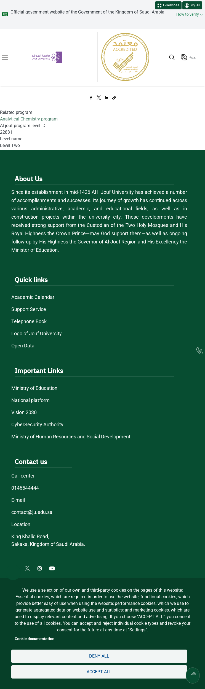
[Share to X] (99, 97)
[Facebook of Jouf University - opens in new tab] (15, 567)
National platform (30, 400)
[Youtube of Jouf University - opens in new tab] (53, 567)
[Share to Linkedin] (106, 97)
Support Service (28, 309)
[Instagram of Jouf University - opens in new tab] (40, 567)
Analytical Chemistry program (29, 119)
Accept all (99, 671)
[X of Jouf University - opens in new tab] (28, 567)
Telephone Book (29, 321)
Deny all (99, 656)
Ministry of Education (34, 388)
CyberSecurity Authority (37, 424)
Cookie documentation (34, 639)
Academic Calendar (32, 297)
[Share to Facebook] (91, 97)
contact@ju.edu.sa (31, 512)
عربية (193, 57)
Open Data (22, 345)
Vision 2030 (24, 412)
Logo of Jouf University (36, 333)
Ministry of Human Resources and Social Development (71, 436)
